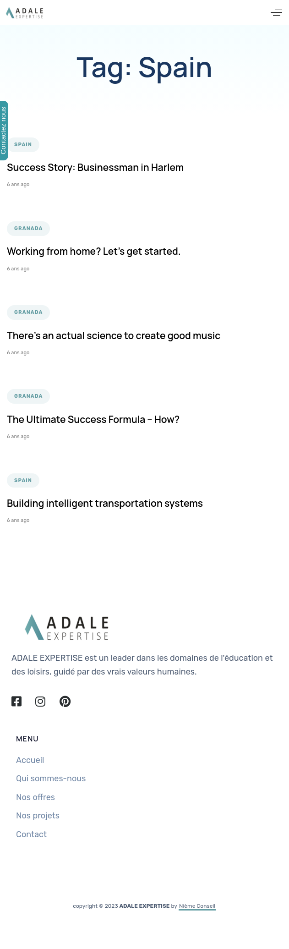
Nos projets (38, 816)
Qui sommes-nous (51, 778)
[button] (276, 12)
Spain (23, 145)
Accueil (30, 760)
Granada (28, 228)
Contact (31, 834)
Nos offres (35, 797)
